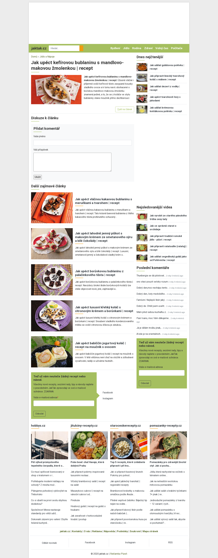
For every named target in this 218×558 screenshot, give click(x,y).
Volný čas (161, 48)
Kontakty (77, 531)
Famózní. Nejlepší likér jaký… (151, 300)
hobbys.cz (38, 425)
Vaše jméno (39, 136)
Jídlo (126, 48)
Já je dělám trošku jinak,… (149, 327)
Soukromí (135, 531)
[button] (56, 89)
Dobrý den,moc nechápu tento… (153, 287)
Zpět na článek (124, 109)
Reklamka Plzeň (118, 553)
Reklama (97, 531)
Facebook (108, 392)
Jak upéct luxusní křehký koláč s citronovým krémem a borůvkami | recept (104, 309)
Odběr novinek (49, 543)
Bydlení (115, 48)
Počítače (176, 48)
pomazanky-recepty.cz (166, 425)
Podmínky (122, 531)
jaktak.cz (65, 531)
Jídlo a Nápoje (47, 56)
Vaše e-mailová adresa (45, 397)
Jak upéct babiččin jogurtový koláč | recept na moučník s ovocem (100, 345)
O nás (87, 531)
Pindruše (75, 500)
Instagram (108, 398)
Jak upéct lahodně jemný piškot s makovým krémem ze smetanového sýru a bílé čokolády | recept (103, 237)
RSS (170, 542)
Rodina (136, 48)
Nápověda (109, 531)
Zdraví (148, 48)
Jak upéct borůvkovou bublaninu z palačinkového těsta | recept (99, 273)
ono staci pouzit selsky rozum (152, 281)
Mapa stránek (150, 531)
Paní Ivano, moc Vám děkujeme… (153, 318)
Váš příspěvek (40, 149)
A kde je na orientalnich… (149, 334)
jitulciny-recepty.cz (84, 425)
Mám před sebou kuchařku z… (152, 312)
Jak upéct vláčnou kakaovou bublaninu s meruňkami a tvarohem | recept (103, 201)
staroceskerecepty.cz (125, 425)
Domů (34, 56)
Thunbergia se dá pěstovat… (151, 275)
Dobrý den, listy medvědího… (151, 293)
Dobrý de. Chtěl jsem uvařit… (151, 306)
